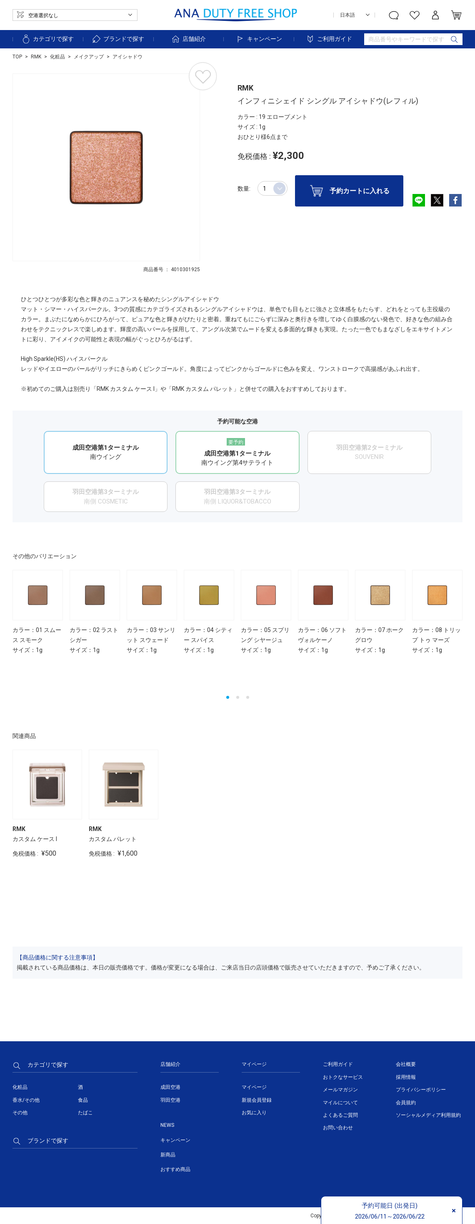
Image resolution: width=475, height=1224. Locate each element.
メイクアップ (89, 57)
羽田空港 (170, 1100)
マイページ (254, 1087)
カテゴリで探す (47, 39)
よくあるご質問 (340, 1115)
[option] (106, 167)
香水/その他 (26, 1100)
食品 (83, 1100)
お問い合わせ (338, 1128)
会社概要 (406, 1064)
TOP (17, 57)
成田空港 (170, 1087)
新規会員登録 (257, 1100)
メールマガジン (340, 1090)
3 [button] (247, 697)
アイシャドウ (127, 57)
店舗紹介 (188, 39)
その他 (20, 1113)
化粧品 (57, 57)
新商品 (167, 1155)
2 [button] (237, 697)
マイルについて (340, 1103)
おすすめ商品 (175, 1169)
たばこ (85, 1113)
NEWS (167, 1125)
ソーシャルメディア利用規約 (428, 1115)
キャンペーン (258, 39)
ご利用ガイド (328, 39)
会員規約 (406, 1103)
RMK (36, 57)
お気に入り (254, 1113)
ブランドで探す (118, 39)
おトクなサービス (343, 1077)
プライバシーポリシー (421, 1090)
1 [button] (227, 697)
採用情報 (406, 1077)
